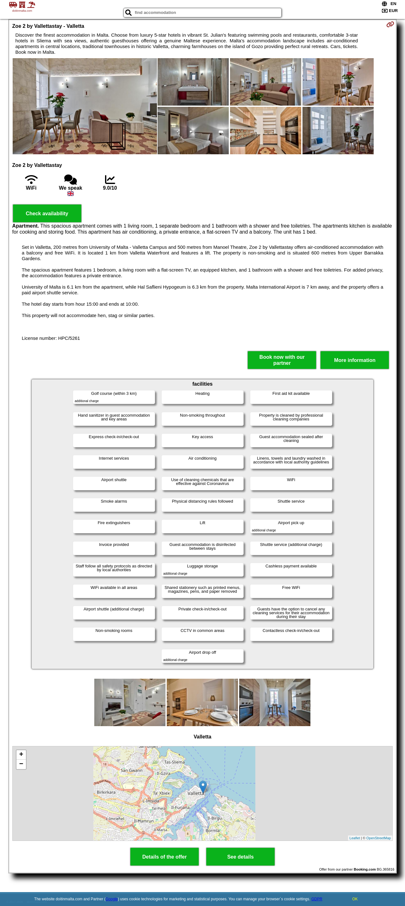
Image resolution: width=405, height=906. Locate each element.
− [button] (21, 764)
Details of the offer (164, 857)
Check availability (47, 213)
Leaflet (355, 838)
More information (355, 360)
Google (112, 899)
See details (240, 857)
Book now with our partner (282, 360)
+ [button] (21, 755)
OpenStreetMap (378, 838)
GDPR (316, 899)
